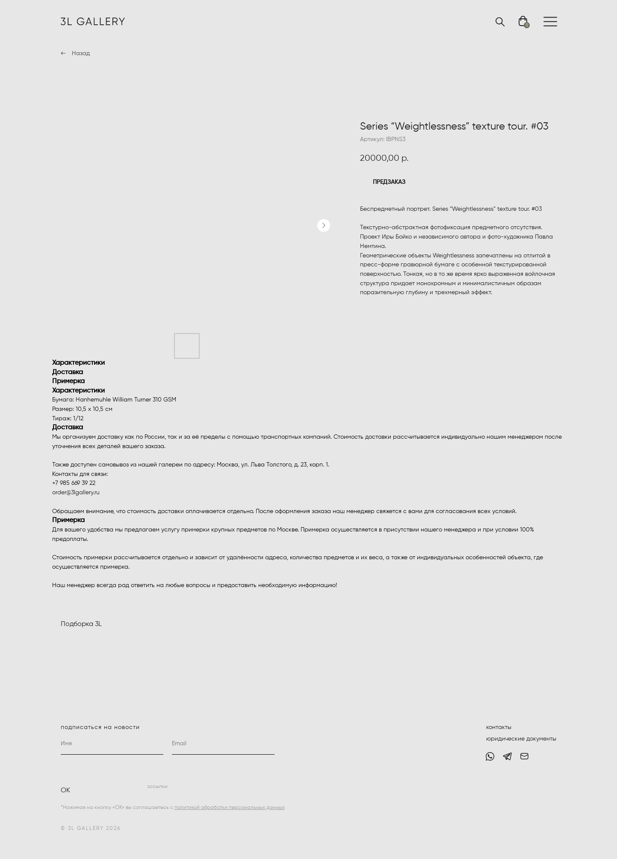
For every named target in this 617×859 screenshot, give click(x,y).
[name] (112, 744)
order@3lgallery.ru (76, 493)
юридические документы (521, 739)
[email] (223, 744)
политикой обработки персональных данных (229, 807)
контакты (498, 727)
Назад (81, 53)
